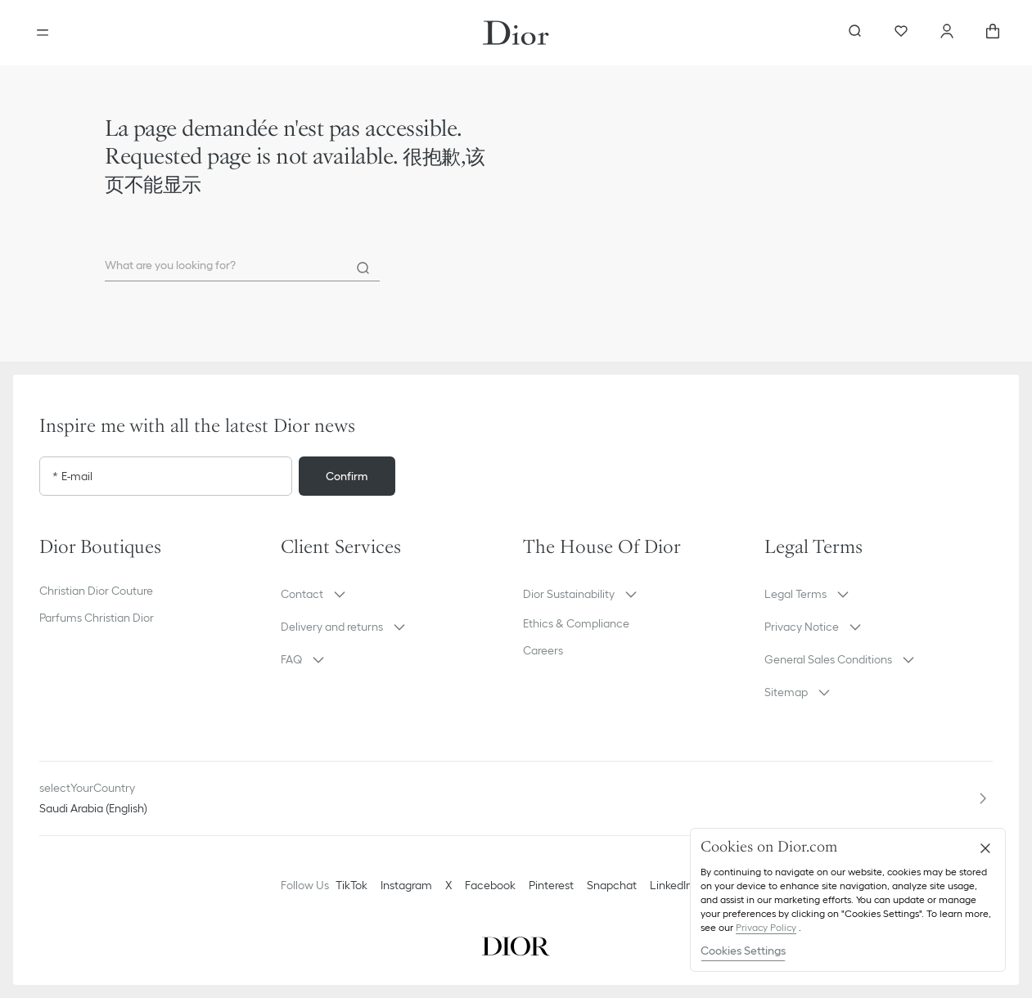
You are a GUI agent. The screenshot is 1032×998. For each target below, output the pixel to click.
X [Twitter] (448, 885)
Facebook (490, 885)
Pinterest (551, 885)
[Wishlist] (901, 32)
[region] (848, 900)
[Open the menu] (42, 32)
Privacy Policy (766, 927)
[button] (395, 594)
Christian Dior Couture (96, 590)
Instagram (406, 885)
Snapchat (612, 885)
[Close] (985, 848)
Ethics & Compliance (576, 623)
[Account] (947, 32)
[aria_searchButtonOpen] (855, 32)
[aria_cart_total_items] (993, 32)
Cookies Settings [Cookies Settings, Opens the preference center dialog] (743, 950)
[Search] (363, 268)
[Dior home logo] (516, 32)
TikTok (351, 885)
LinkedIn (671, 885)
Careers (543, 650)
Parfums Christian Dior (96, 617)
